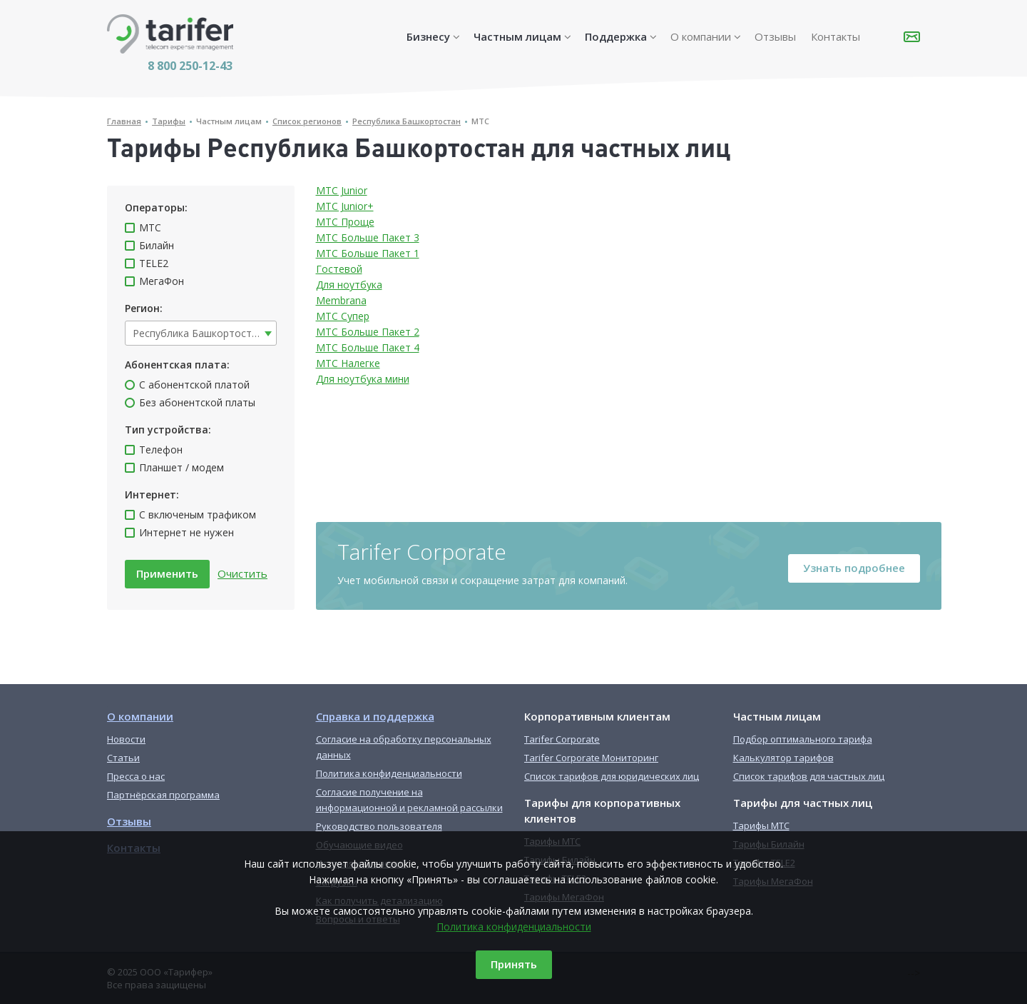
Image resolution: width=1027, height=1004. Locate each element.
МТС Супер (342, 316)
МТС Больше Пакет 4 (367, 347)
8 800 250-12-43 (190, 66)
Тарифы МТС (761, 825)
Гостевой (339, 269)
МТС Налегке (348, 363)
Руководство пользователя (379, 826)
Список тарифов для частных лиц (808, 776)
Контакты (835, 36)
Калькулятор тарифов (783, 757)
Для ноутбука (349, 284)
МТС (480, 121)
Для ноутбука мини (362, 379)
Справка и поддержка (375, 716)
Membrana (341, 300)
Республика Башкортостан (406, 121)
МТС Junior (341, 190)
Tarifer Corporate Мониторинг (591, 757)
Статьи (123, 757)
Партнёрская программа (163, 794)
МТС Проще (345, 222)
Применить (167, 573)
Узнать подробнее (854, 568)
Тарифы (168, 121)
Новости (126, 739)
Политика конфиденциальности (513, 926)
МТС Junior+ (345, 206)
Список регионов (307, 121)
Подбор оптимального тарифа (802, 739)
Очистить (242, 573)
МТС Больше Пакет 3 (367, 237)
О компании (700, 36)
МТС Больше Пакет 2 (367, 331)
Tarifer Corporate (562, 739)
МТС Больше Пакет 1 (367, 253)
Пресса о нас (136, 776)
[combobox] (201, 333)
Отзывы (775, 36)
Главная (124, 121)
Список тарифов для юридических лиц (611, 776)
